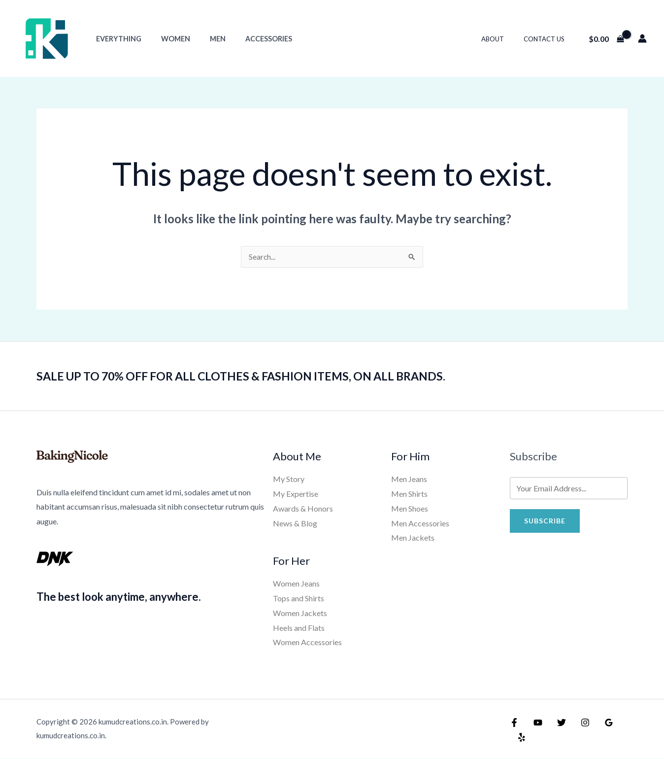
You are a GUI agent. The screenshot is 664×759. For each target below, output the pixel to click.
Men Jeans (409, 479)
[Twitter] (556, 730)
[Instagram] (577, 730)
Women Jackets (300, 613)
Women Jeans (296, 583)
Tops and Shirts (298, 598)
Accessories (249, 38)
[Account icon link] (642, 38)
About (503, 39)
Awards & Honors (303, 509)
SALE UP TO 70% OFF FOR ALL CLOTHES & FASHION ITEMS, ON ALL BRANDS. (265, 376)
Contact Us (547, 39)
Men (204, 38)
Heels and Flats (299, 628)
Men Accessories (420, 523)
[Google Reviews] (599, 730)
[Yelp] (620, 730)
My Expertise (295, 494)
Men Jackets (412, 538)
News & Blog (295, 523)
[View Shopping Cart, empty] (606, 38)
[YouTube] (535, 730)
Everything (115, 38)
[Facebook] (514, 730)
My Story (288, 479)
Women (167, 38)
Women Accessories (307, 642)
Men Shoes (409, 509)
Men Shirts (409, 494)
